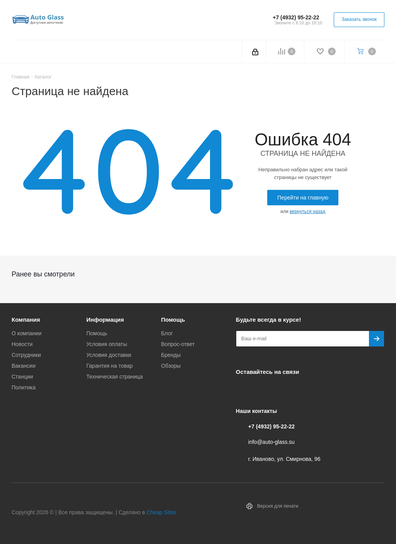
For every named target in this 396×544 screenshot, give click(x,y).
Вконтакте (243, 389)
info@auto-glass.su (271, 442)
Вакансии (24, 366)
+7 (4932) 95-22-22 (296, 17)
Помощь (96, 333)
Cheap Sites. (162, 512)
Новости (22, 344)
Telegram (263, 389)
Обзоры (171, 366)
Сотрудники (26, 355)
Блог (167, 333)
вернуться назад (307, 211)
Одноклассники (282, 389)
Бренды (171, 355)
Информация (105, 319)
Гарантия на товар (109, 366)
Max (301, 389)
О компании (26, 333)
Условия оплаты (106, 344)
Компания (26, 319)
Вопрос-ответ (178, 344)
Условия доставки (108, 355)
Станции (22, 376)
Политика (24, 387)
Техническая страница (114, 376)
